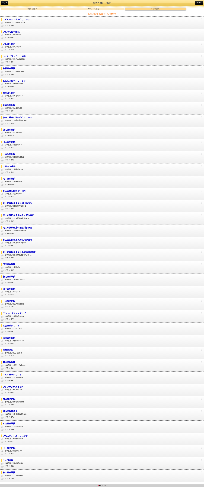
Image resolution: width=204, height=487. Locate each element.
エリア (4, 3)
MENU (199, 3)
